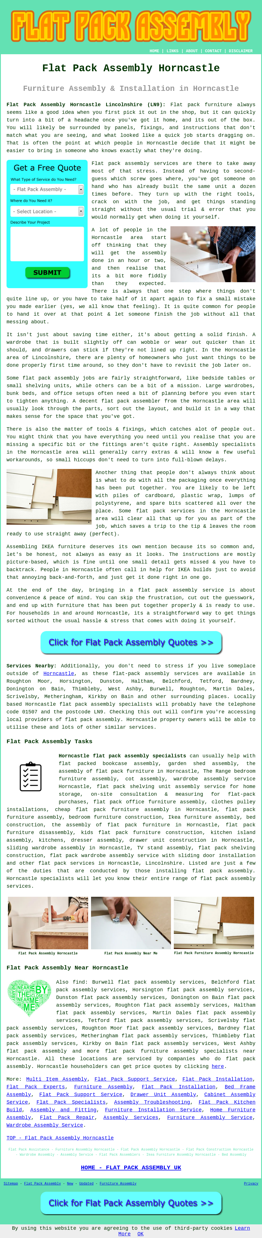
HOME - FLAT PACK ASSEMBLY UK (131, 1167)
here (218, 1066)
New (70, 1184)
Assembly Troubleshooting (152, 1102)
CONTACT (213, 51)
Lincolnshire (163, 863)
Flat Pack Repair (67, 1117)
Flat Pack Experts (36, 1087)
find (79, 982)
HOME (154, 51)
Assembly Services (130, 1117)
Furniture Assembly (103, 1087)
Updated (86, 1184)
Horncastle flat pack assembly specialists (122, 756)
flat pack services (66, 863)
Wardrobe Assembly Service (45, 1125)
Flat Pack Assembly (42, 1184)
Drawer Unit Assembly (163, 1094)
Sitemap (11, 1184)
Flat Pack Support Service (134, 1079)
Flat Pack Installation (217, 1079)
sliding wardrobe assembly (46, 848)
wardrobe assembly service (214, 779)
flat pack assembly (37, 1051)
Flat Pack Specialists (71, 1102)
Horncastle (58, 673)
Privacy (251, 1184)
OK (141, 1234)
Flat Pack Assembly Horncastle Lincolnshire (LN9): (86, 105)
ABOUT (192, 51)
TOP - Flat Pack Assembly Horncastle (60, 1138)
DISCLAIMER (241, 51)
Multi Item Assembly (56, 1079)
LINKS (172, 51)
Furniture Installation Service (153, 1110)
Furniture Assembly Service (210, 1117)
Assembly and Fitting (63, 1110)
